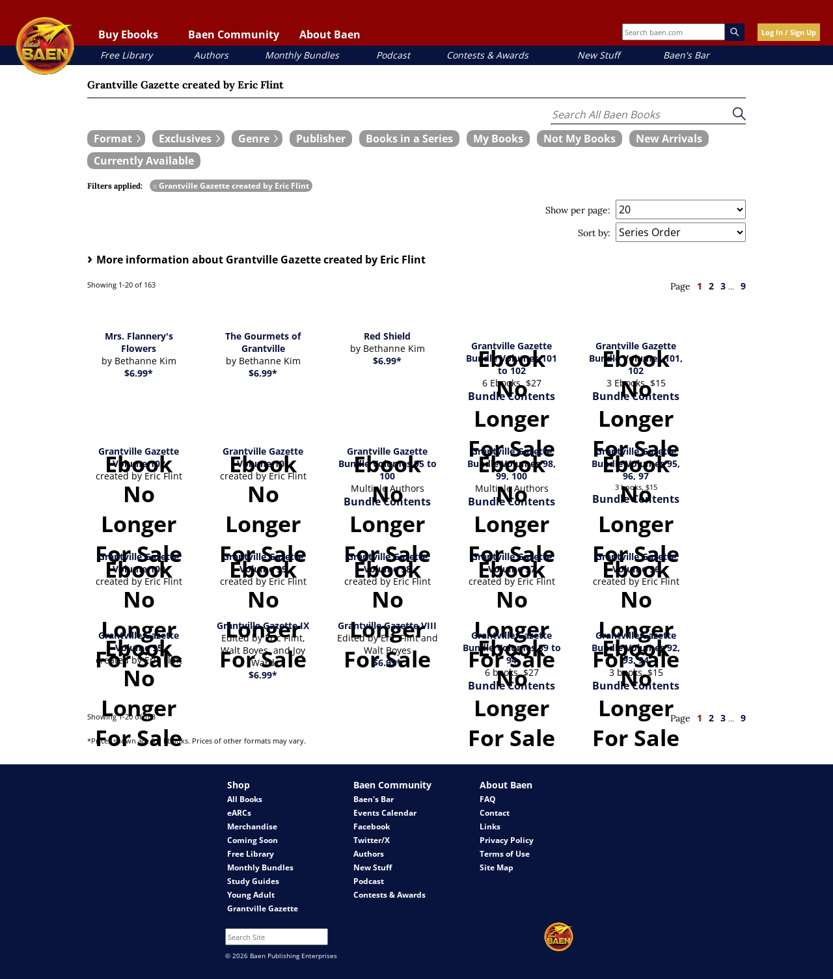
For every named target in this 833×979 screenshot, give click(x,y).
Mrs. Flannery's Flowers (139, 342)
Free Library (126, 55)
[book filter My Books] (498, 138)
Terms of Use (505, 853)
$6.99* (138, 373)
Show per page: (577, 210)
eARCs (239, 812)
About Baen (330, 34)
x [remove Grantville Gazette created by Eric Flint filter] (155, 185)
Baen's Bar (686, 55)
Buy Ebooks (128, 34)
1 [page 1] (699, 286)
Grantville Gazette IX (263, 625)
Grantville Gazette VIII (387, 625)
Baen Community (233, 34)
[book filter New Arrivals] (669, 138)
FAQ (488, 799)
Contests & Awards (487, 55)
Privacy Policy (507, 840)
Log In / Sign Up (788, 32)
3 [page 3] (723, 286)
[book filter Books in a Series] (409, 138)
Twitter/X (371, 840)
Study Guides (253, 881)
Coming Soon (252, 840)
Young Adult (251, 894)
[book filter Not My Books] (579, 138)
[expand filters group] (116, 138)
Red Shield (387, 336)
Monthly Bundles (302, 55)
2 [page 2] (711, 286)
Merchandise (252, 826)
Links (490, 826)
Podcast (393, 55)
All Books (244, 799)
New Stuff (598, 55)
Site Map (496, 867)
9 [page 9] (743, 286)
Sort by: (594, 233)
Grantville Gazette (262, 908)
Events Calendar (384, 812)
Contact (495, 812)
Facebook (371, 826)
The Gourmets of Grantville (263, 342)
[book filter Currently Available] (143, 160)
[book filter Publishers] (321, 138)
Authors (211, 55)
